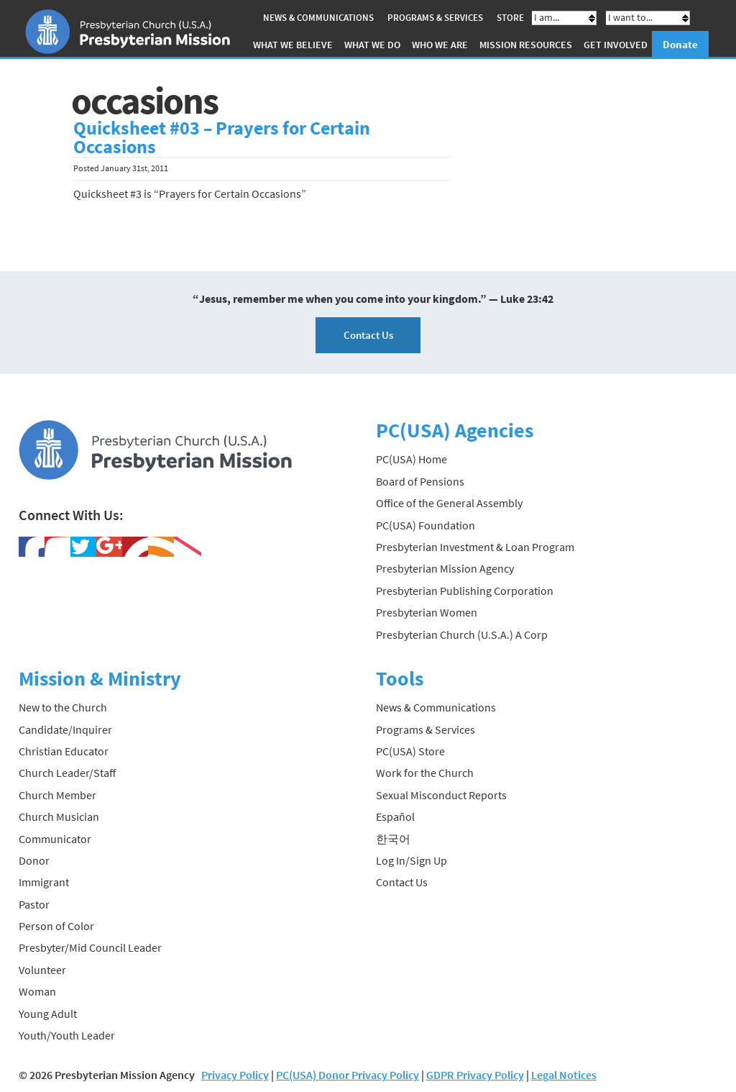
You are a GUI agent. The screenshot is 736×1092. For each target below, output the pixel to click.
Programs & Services (435, 18)
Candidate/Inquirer (65, 729)
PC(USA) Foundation (425, 525)
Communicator (55, 839)
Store (510, 18)
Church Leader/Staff (67, 772)
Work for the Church (425, 772)
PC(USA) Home (411, 459)
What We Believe (293, 44)
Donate (680, 44)
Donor (34, 860)
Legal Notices (564, 1075)
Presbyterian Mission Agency (445, 568)
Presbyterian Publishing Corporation (464, 590)
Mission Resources (525, 44)
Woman (37, 991)
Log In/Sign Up (411, 860)
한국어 (393, 839)
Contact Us (368, 335)
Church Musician (59, 816)
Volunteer (42, 970)
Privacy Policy (235, 1075)
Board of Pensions (420, 481)
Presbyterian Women (426, 612)
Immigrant (44, 882)
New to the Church (63, 707)
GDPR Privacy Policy (475, 1075)
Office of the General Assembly (449, 503)
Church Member (57, 795)
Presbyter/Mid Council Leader (90, 947)
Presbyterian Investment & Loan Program (475, 547)
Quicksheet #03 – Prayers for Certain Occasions (221, 137)
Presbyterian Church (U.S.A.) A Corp (462, 634)
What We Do (372, 44)
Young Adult (48, 1013)
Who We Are (440, 44)
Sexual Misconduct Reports (441, 795)
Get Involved (616, 44)
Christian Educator (64, 751)
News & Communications (318, 18)
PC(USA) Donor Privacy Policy (347, 1075)
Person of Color (56, 926)
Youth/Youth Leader (67, 1035)
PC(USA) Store (410, 751)
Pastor (34, 904)
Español (395, 816)
